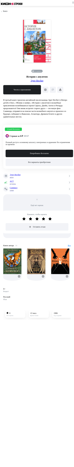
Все (69, 246)
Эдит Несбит (37, 80)
